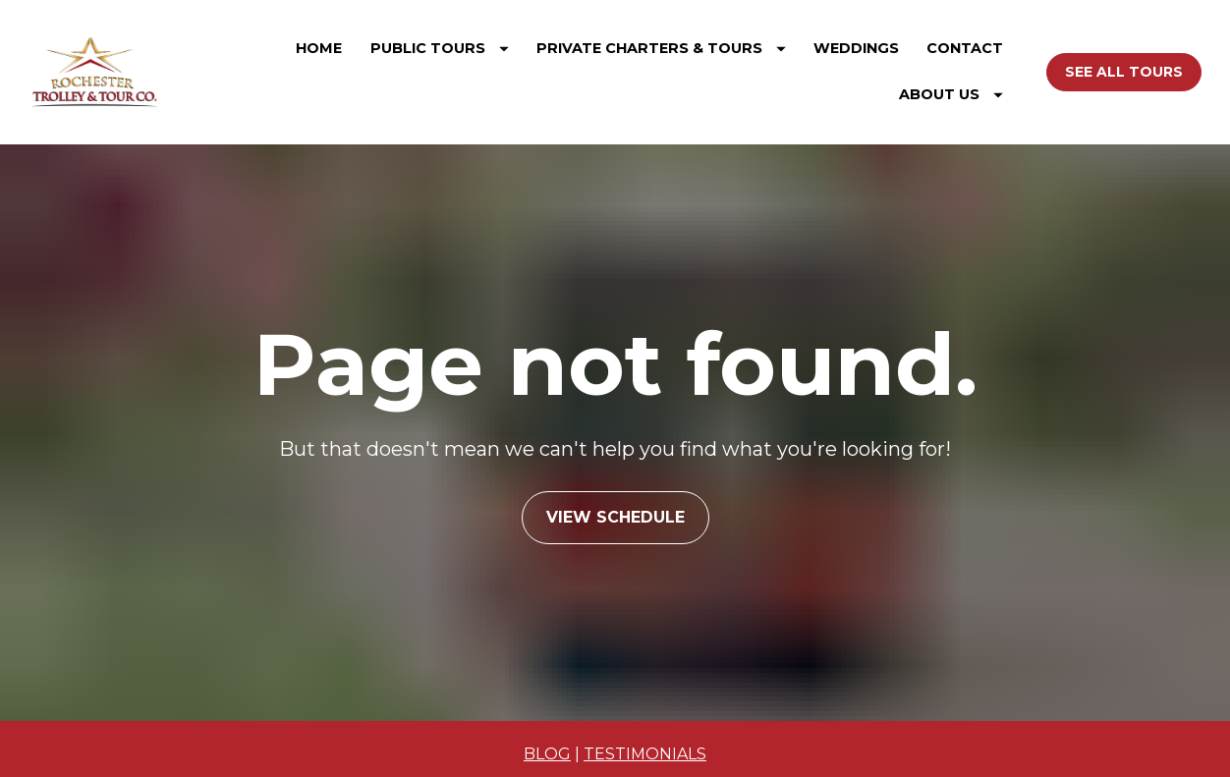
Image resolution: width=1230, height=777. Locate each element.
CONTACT (964, 48)
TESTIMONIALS (645, 736)
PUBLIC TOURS (439, 48)
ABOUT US (951, 94)
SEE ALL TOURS (1124, 72)
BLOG (547, 736)
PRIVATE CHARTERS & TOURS (661, 48)
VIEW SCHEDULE (615, 508)
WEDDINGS (856, 48)
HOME (319, 48)
